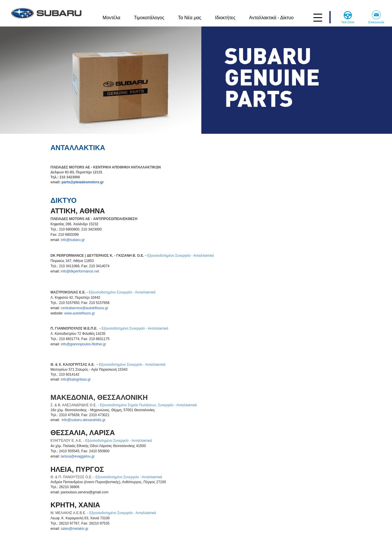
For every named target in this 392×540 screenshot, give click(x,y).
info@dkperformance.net (80, 271)
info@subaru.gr (73, 240)
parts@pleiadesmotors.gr (83, 182)
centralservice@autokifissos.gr (84, 308)
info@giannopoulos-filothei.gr (83, 344)
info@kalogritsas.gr (76, 379)
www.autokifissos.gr (79, 313)
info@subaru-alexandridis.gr (83, 420)
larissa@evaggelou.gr (78, 456)
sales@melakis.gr (74, 529)
